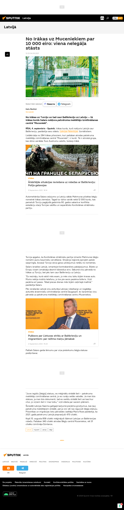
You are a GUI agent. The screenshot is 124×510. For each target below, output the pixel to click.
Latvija (44, 430)
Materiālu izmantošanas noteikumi (28, 482)
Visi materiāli (30, 112)
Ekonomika (54, 462)
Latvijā (29, 430)
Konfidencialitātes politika (63, 482)
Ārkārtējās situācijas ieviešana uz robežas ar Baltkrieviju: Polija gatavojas (61, 183)
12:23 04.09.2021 (32, 53)
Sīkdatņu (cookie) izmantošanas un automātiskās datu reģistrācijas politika (31, 485)
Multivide (76, 462)
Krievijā (33, 462)
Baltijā (14, 462)
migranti (36, 430)
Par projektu (7, 482)
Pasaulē (23, 462)
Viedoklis (65, 462)
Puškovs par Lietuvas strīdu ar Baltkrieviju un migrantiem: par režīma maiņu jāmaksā (55, 337)
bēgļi (50, 430)
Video (31, 178)
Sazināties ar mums (83, 482)
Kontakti (47, 482)
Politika (42, 462)
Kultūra (87, 462)
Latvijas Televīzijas (69, 131)
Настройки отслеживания (73, 485)
